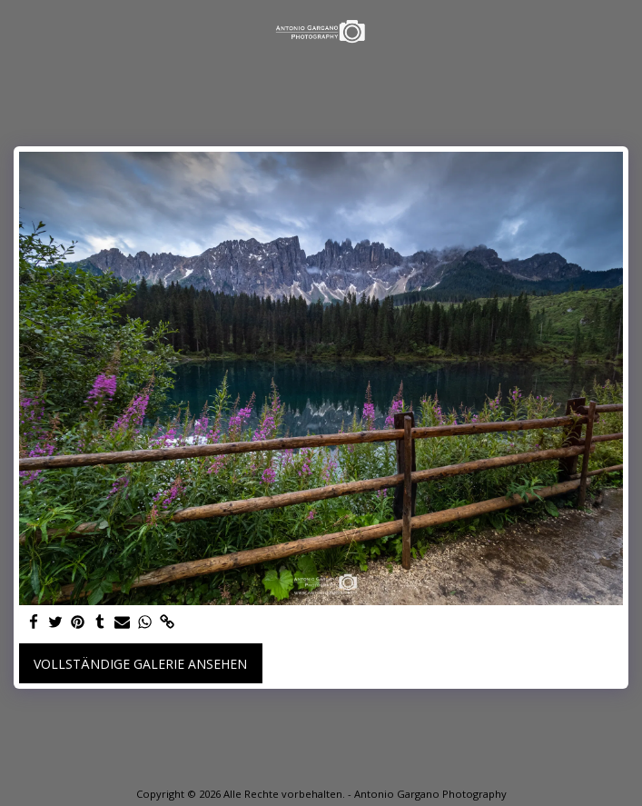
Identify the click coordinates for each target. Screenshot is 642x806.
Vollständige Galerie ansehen (140, 663)
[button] (20, 30)
